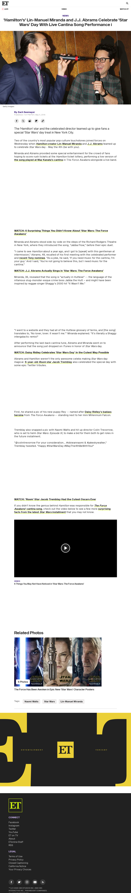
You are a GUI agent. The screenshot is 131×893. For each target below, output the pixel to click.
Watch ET (124, 9)
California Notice (17, 866)
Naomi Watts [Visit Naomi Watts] (31, 701)
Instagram (14, 825)
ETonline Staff (16, 842)
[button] (65, 548)
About (12, 838)
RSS (11, 845)
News (65, 15)
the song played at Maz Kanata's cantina (38, 160)
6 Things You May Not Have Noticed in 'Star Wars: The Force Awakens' (49, 584)
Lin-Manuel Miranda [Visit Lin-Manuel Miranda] (72, 701)
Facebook (14, 822)
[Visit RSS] (42, 882)
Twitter (12, 829)
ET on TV (13, 835)
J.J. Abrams (95, 144)
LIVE (6, 9)
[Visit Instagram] (27, 882)
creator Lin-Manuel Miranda (59, 144)
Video (64, 9)
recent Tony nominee (32, 258)
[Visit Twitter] (19, 882)
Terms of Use (15, 856)
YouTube (13, 832)
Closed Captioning (18, 863)
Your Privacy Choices (20, 869)
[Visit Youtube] (35, 882)
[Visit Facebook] (11, 882)
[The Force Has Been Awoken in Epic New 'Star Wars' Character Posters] (65, 662)
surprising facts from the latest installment (62, 510)
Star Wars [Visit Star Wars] (49, 701)
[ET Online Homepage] (6, 3)
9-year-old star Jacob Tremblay (48, 362)
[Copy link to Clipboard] (42, 121)
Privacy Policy (16, 859)
